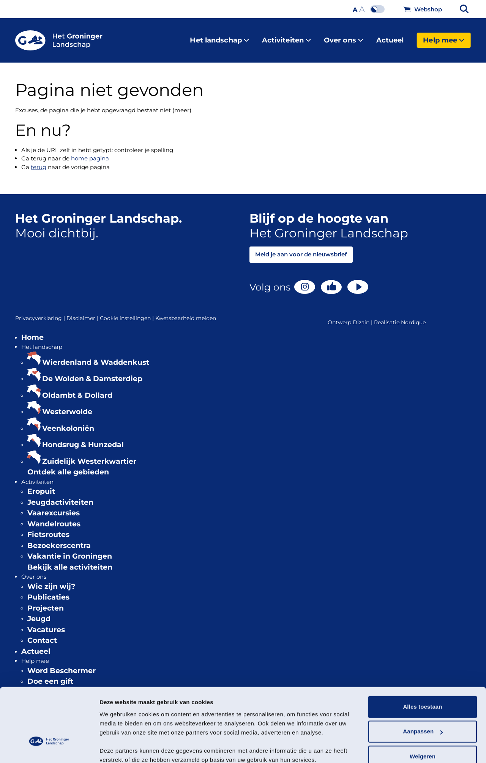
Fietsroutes (48, 528)
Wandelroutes (53, 517)
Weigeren (423, 724)
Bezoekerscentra (59, 539)
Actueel (390, 37)
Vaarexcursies (53, 506)
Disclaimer (83, 312)
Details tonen (117, 748)
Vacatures (46, 623)
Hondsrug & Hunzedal (83, 438)
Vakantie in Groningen (69, 550)
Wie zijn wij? (51, 580)
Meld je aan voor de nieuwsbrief (301, 248)
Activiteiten (286, 37)
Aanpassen (423, 698)
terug (38, 161)
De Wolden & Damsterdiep (92, 372)
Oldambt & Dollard (77, 389)
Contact (42, 634)
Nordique (413, 316)
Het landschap (219, 37)
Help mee (443, 37)
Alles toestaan (422, 674)
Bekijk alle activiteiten (69, 561)
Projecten (45, 602)
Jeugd (38, 612)
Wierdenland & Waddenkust (95, 356)
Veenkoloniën (68, 422)
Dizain (361, 316)
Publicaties (48, 591)
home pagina (90, 152)
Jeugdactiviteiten (60, 496)
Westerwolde (67, 405)
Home (32, 331)
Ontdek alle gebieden (68, 466)
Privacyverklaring (40, 312)
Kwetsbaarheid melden (185, 312)
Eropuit (41, 485)
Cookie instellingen (127, 312)
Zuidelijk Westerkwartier (89, 455)
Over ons (343, 37)
